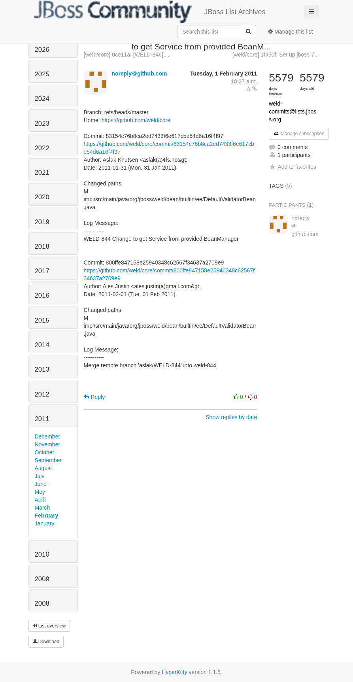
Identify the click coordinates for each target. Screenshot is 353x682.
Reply (94, 397)
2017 (42, 271)
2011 (42, 419)
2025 (42, 74)
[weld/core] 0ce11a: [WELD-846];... (127, 54)
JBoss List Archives (150, 12)
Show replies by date (231, 417)
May (40, 492)
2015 (42, 320)
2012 (42, 394)
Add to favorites (292, 167)
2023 (42, 123)
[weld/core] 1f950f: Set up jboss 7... (275, 54)
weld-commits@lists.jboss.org (292, 111)
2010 (42, 554)
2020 (42, 197)
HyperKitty (174, 672)
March (42, 507)
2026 (42, 49)
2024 (42, 98)
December (47, 436)
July (40, 476)
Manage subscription (299, 133)
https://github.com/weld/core (136, 120)
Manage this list (290, 31)
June (41, 484)
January (45, 523)
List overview (49, 626)
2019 (42, 222)
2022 (42, 148)
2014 (42, 345)
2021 (42, 172)
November (47, 444)
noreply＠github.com (139, 73)
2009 (42, 579)
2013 (42, 369)
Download (46, 641)
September (48, 460)
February (47, 515)
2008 (42, 603)
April (40, 500)
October (45, 452)
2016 (42, 295)
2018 (42, 246)
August (43, 468)
